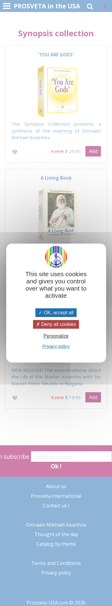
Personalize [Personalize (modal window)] (56, 336)
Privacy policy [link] (56, 346)
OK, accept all (56, 312)
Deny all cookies (56, 324)
